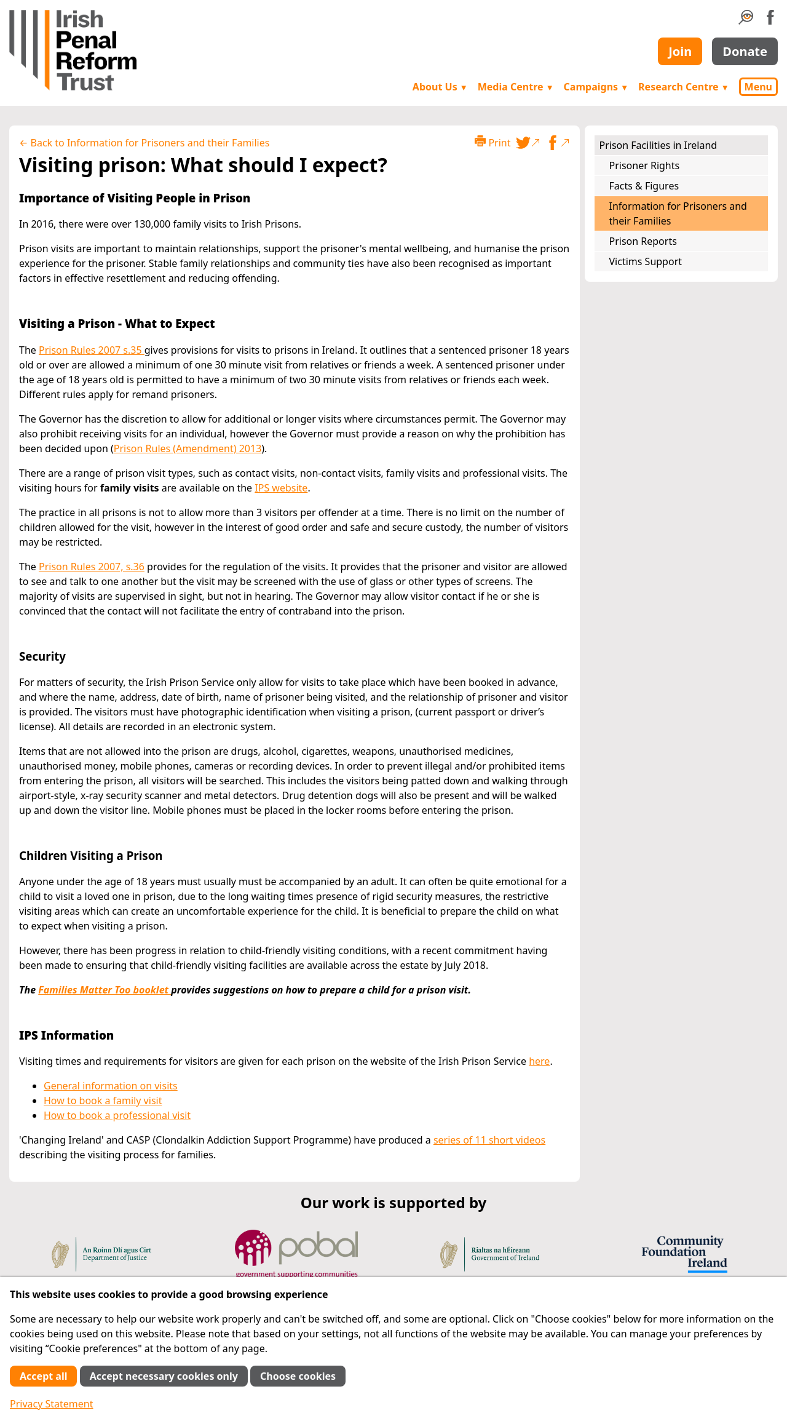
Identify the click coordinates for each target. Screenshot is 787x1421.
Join (680, 51)
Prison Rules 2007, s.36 (91, 566)
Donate (744, 51)
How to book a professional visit (117, 1115)
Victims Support (645, 261)
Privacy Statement (51, 1404)
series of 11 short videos (489, 1140)
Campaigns (596, 87)
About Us (440, 87)
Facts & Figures (644, 186)
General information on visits (111, 1086)
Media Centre (516, 87)
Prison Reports (643, 241)
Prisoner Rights (644, 165)
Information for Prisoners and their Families (678, 213)
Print (492, 142)
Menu (758, 87)
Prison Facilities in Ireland (658, 145)
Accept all (43, 1376)
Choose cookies (298, 1376)
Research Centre (683, 87)
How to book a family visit (103, 1100)
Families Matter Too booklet (104, 990)
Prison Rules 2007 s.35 (91, 350)
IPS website (281, 488)
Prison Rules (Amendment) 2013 (188, 448)
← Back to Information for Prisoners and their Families (144, 142)
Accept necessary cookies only (164, 1376)
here (539, 1061)
